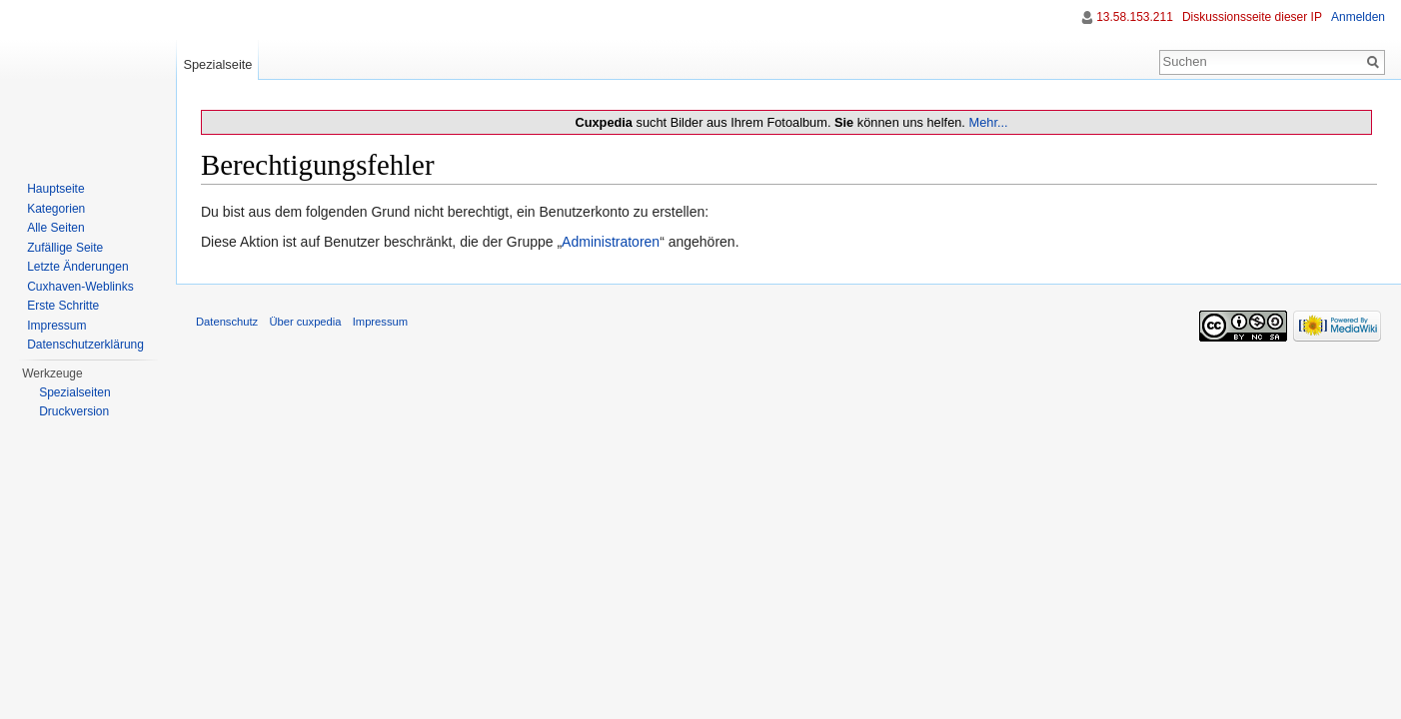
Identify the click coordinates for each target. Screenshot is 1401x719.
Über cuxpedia (305, 322)
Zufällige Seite (65, 248)
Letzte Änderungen (77, 267)
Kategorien (56, 209)
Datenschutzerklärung (85, 345)
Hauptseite (55, 189)
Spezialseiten (74, 392)
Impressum (56, 326)
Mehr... (987, 122)
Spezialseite (217, 64)
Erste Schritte (63, 306)
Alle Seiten (55, 228)
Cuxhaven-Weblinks (80, 287)
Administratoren (611, 242)
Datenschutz (227, 322)
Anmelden (1358, 17)
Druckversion (74, 411)
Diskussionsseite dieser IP (1252, 17)
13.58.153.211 (1134, 17)
